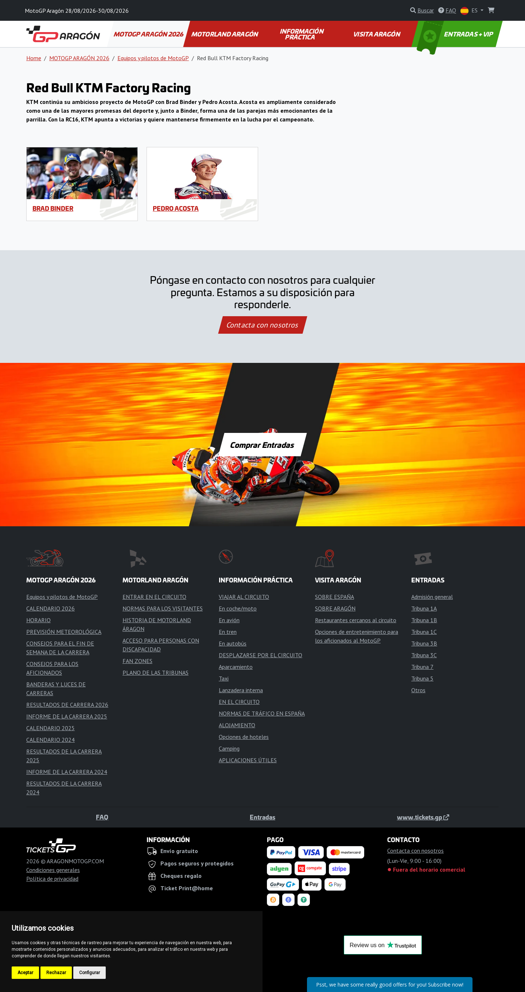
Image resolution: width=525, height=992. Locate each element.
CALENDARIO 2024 (50, 739)
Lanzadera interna (241, 690)
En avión (229, 620)
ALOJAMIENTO (237, 725)
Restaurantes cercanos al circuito (355, 620)
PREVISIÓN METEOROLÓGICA (63, 631)
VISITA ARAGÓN (377, 34)
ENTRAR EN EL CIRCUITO (154, 596)
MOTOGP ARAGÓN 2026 (149, 34)
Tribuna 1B (424, 620)
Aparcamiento (236, 666)
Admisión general (432, 596)
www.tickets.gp (423, 817)
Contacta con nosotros (262, 325)
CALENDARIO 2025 (50, 728)
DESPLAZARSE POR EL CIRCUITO (260, 655)
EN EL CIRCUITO (239, 701)
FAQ (102, 817)
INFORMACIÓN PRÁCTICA (302, 34)
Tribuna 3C (424, 655)
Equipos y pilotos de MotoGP (153, 58)
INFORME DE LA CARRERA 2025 (66, 716)
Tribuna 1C (424, 631)
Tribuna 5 (422, 678)
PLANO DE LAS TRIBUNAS (155, 672)
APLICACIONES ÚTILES (248, 760)
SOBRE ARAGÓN (335, 608)
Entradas (262, 817)
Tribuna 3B (424, 643)
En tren (228, 631)
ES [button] (469, 11)
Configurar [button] (89, 972)
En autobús (232, 643)
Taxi (224, 678)
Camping (229, 748)
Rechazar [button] (56, 972)
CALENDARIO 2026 (50, 608)
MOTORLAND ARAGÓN (225, 34)
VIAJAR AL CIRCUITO (244, 596)
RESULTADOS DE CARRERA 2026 (67, 704)
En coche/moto (238, 608)
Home (33, 58)
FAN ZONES (137, 660)
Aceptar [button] (25, 972)
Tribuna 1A (424, 608)
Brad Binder (52, 208)
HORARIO (38, 620)
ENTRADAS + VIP (456, 34)
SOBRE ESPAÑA (334, 596)
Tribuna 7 (422, 666)
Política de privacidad (52, 878)
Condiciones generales (53, 869)
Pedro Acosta (176, 208)
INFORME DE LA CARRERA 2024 (66, 771)
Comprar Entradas (262, 444)
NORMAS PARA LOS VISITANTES (162, 608)
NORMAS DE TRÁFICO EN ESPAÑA (262, 713)
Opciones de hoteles (244, 736)
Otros (418, 690)
